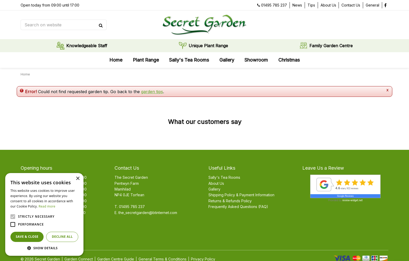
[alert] (44, 214)
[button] (44, 248)
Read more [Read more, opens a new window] (47, 206)
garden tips (152, 91)
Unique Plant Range (208, 45)
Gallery (214, 189)
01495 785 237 (274, 5)
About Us (216, 183)
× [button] (78, 179)
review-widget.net (352, 200)
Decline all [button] (62, 236)
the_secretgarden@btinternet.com (147, 212)
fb (385, 5)
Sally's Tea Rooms (224, 177)
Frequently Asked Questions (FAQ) (238, 206)
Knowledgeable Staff (86, 45)
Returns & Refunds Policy (230, 201)
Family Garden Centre (331, 45)
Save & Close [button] (27, 236)
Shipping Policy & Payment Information (241, 195)
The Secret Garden (131, 177)
